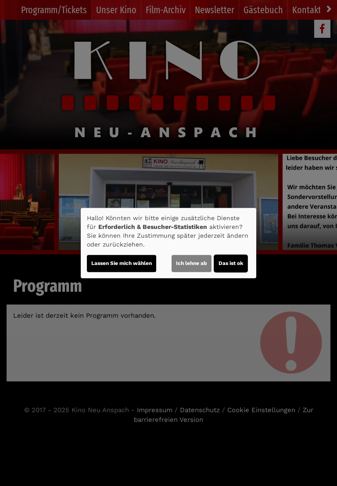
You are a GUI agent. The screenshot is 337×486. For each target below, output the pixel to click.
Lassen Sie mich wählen (121, 263)
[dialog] (168, 243)
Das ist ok (231, 263)
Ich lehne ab (191, 263)
